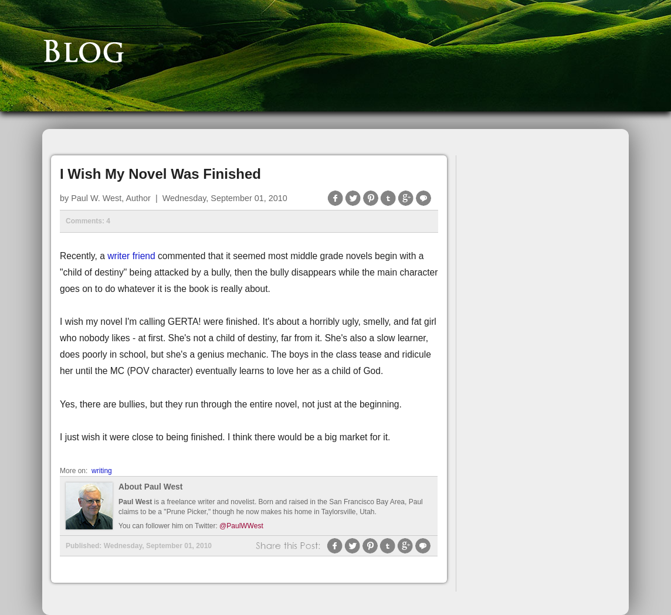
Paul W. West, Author (111, 198)
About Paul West (150, 487)
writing (102, 471)
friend (142, 256)
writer (118, 256)
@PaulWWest (241, 526)
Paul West (135, 502)
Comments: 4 (88, 221)
